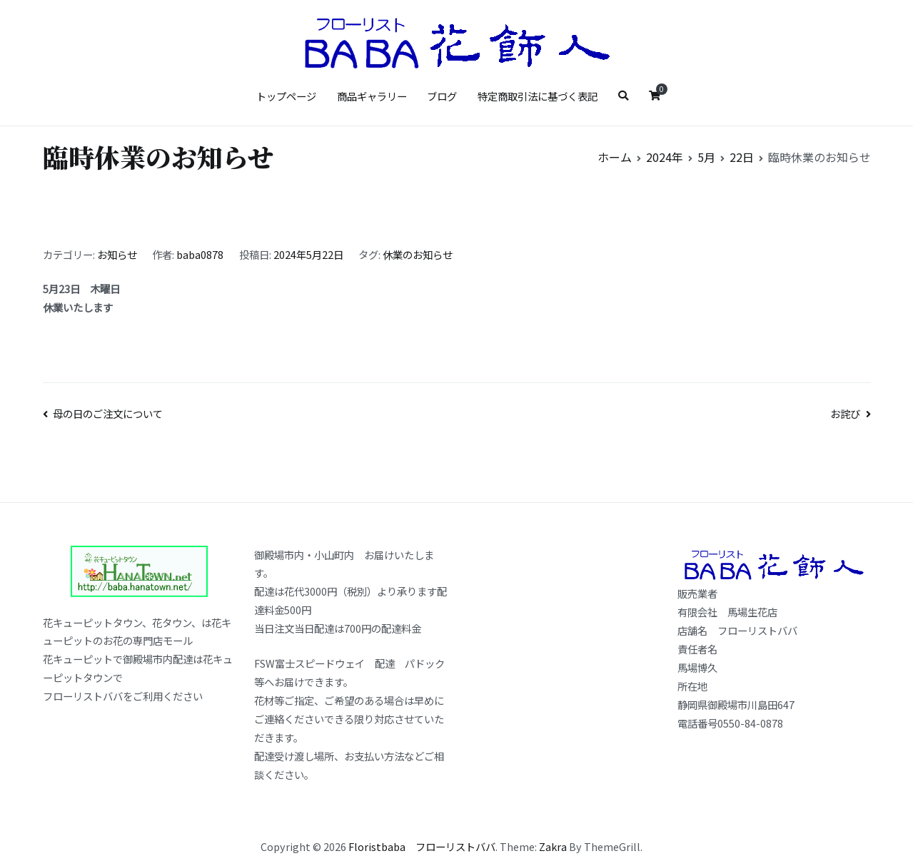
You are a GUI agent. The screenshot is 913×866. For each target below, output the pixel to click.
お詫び (845, 413)
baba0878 (199, 254)
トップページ (286, 95)
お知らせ (117, 254)
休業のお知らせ (418, 254)
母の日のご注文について (108, 413)
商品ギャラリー (372, 95)
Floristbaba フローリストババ (421, 846)
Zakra (553, 846)
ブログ (442, 95)
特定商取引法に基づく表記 (537, 95)
